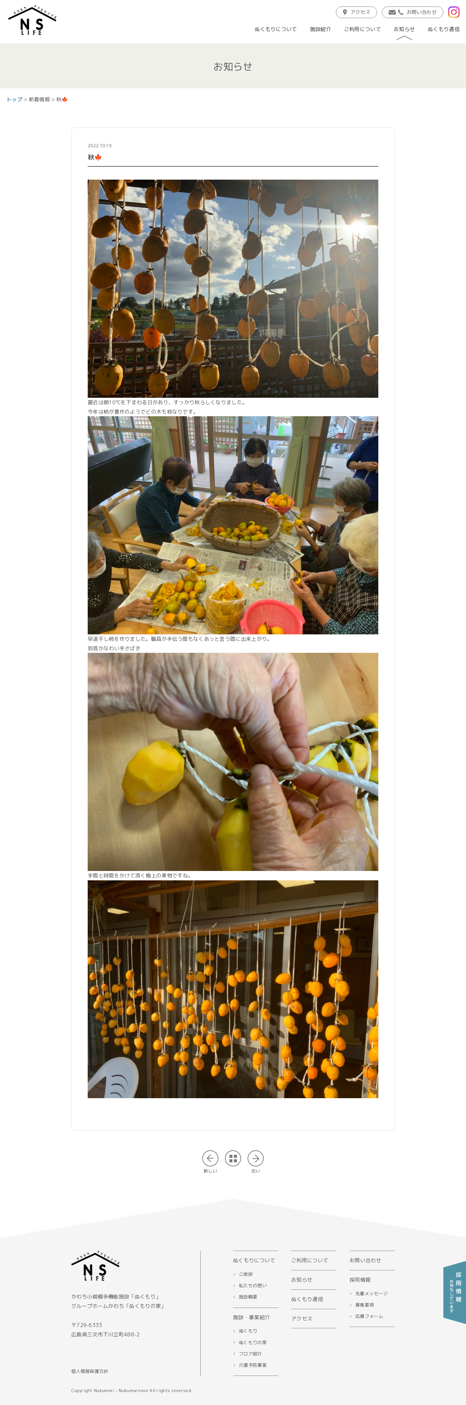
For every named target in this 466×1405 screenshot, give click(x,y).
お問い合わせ (413, 12)
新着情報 (39, 99)
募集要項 (364, 1305)
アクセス (356, 12)
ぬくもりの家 (253, 1342)
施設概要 (248, 1297)
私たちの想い (253, 1285)
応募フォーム (369, 1316)
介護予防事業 (253, 1365)
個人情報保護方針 (89, 1371)
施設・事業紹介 (251, 1317)
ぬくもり (248, 1331)
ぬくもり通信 (444, 29)
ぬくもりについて (276, 29)
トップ (14, 99)
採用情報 (360, 1279)
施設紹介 (320, 29)
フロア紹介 (250, 1354)
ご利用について (362, 29)
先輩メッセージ (371, 1293)
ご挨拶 (246, 1274)
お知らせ (404, 29)
